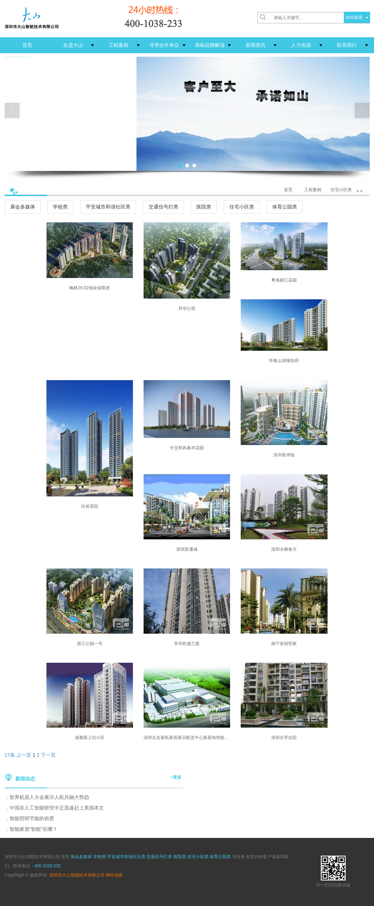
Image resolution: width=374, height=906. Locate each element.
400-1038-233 (47, 865)
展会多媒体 (22, 207)
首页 (288, 190)
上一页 (23, 755)
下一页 (48, 755)
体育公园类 (284, 207)
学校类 (60, 207)
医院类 (203, 207)
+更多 (176, 777)
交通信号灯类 (163, 207)
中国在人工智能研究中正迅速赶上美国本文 (57, 808)
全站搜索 (354, 17)
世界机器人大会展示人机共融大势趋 (49, 797)
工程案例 (312, 190)
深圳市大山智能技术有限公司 (77, 875)
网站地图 (114, 875)
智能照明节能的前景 (32, 818)
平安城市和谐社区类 (108, 207)
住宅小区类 (341, 190)
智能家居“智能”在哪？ (33, 829)
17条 (10, 755)
